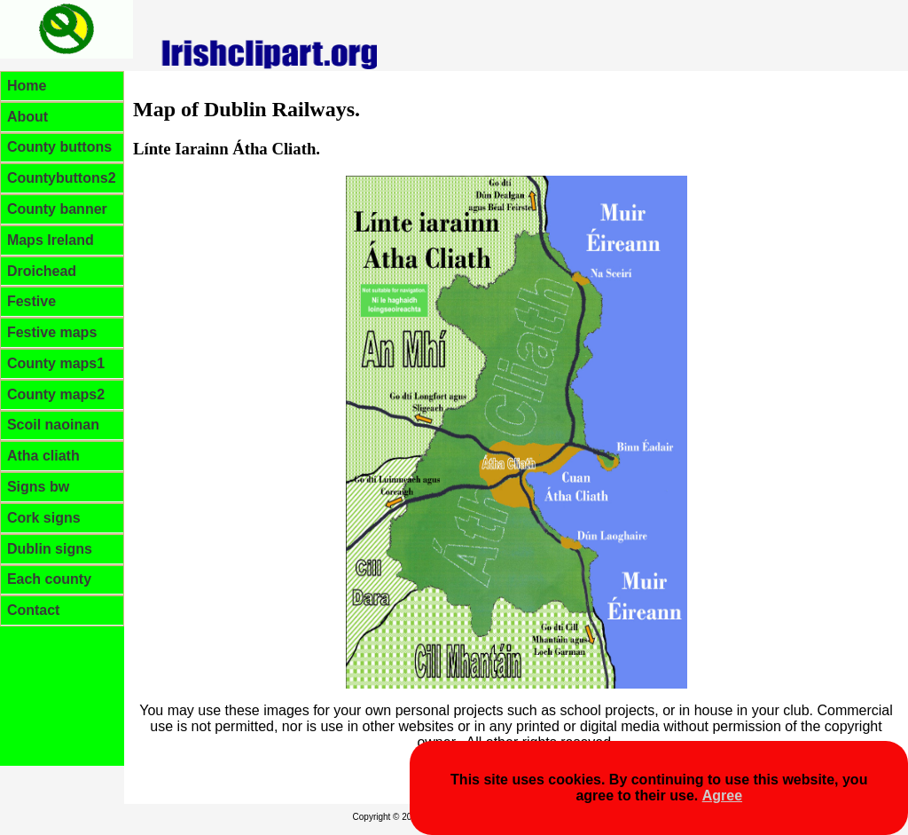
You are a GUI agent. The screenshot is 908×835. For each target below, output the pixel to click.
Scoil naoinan (53, 424)
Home (26, 85)
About (27, 116)
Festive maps (52, 332)
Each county (49, 579)
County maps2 (56, 394)
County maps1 (56, 363)
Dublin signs (49, 548)
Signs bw (38, 486)
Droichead (41, 271)
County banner (57, 209)
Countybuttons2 (61, 177)
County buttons (59, 146)
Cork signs (44, 517)
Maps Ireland (50, 240)
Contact (33, 610)
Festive (31, 301)
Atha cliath (43, 455)
